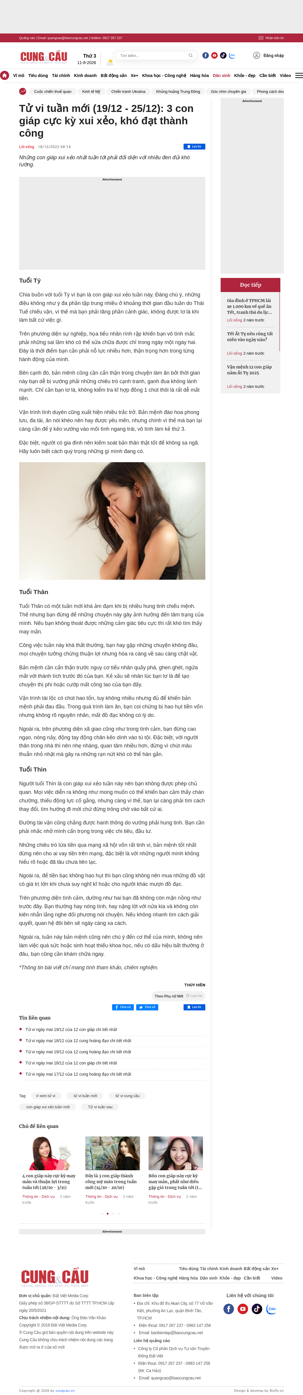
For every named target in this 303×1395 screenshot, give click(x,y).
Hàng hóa (199, 75)
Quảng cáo (27, 38)
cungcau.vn (65, 1390)
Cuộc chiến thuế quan (52, 91)
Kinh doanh (85, 75)
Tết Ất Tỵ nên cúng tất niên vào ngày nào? (250, 336)
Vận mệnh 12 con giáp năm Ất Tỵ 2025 (249, 369)
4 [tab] (119, 1214)
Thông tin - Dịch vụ (24, 1196)
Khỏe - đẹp (244, 75)
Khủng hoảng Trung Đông (178, 91)
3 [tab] (113, 1214)
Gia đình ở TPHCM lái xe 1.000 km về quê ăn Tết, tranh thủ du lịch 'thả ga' (249, 306)
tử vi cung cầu (127, 1096)
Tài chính (61, 75)
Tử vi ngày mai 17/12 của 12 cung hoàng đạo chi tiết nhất (78, 1074)
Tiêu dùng (38, 75)
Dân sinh (221, 75)
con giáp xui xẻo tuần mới (47, 1107)
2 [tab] (108, 1214)
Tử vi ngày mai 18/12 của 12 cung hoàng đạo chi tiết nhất (78, 1040)
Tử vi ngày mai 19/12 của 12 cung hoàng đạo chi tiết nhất (78, 1051)
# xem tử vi (46, 1096)
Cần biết (267, 75)
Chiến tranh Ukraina (128, 91)
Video (285, 75)
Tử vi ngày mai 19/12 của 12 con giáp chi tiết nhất (71, 1029)
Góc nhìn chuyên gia (228, 91)
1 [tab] (102, 1214)
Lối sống (26, 147)
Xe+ (134, 75)
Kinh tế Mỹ (91, 91)
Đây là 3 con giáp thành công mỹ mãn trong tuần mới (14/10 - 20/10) (159, 1181)
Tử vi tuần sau (100, 1107)
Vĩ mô (18, 75)
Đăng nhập (268, 55)
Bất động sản (114, 75)
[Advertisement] (112, 223)
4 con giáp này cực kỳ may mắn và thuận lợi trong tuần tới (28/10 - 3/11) (97, 1181)
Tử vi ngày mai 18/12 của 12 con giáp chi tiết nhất (71, 1063)
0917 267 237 (112, 38)
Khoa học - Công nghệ (164, 75)
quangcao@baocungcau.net (67, 38)
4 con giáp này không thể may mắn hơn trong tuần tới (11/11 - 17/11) (33, 1181)
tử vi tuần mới (84, 1096)
